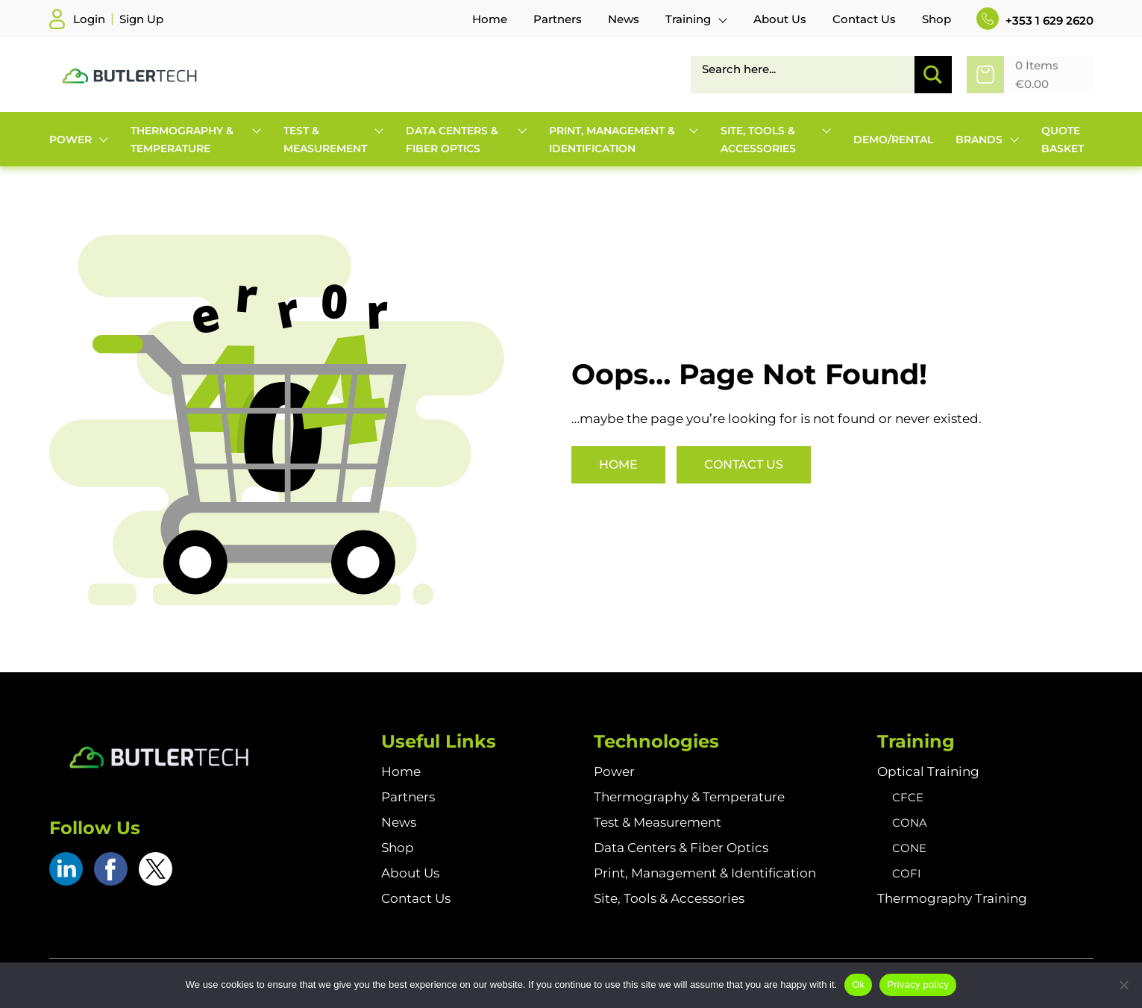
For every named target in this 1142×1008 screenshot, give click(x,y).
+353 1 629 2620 (1035, 20)
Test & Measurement (657, 822)
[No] (1123, 984)
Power (614, 771)
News (398, 822)
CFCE (907, 797)
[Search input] (808, 68)
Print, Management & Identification (705, 872)
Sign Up (141, 19)
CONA (909, 823)
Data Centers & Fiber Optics (681, 847)
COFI (906, 873)
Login (89, 19)
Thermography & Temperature (689, 796)
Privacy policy (918, 984)
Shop (397, 847)
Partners (408, 796)
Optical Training (928, 771)
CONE (909, 848)
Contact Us (743, 464)
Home (618, 464)
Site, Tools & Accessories (669, 898)
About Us (410, 872)
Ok (858, 984)
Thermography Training (952, 898)
